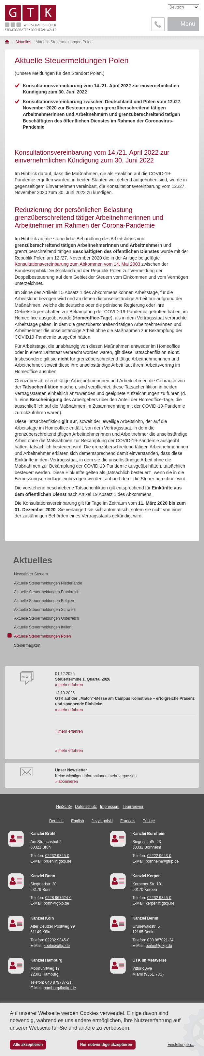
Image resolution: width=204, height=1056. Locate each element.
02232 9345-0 (57, 855)
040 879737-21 (58, 982)
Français (127, 821)
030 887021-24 (160, 940)
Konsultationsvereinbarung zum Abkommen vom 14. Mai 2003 (78, 264)
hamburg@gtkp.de (60, 988)
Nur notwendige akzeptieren (106, 1044)
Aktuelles (32, 560)
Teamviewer (133, 806)
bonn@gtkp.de (56, 903)
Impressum (109, 806)
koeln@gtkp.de (57, 945)
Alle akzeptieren (28, 1044)
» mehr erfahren (69, 685)
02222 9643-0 (159, 855)
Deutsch (56, 821)
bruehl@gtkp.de (57, 861)
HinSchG (64, 806)
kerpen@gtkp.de (160, 903)
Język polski (102, 821)
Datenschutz (86, 806)
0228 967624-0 (58, 897)
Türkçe (149, 821)
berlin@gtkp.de (159, 945)
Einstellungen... (181, 1044)
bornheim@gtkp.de (162, 861)
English (77, 821)
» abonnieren (66, 781)
